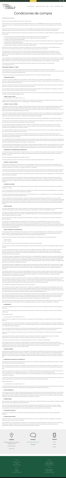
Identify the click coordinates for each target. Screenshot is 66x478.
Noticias (54, 446)
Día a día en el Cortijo (16, 472)
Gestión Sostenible (17, 464)
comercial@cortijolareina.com (8, 64)
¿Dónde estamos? (49, 469)
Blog (54, 441)
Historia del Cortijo (17, 462)
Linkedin (54, 444)
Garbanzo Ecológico (49, 463)
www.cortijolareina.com (31, 372)
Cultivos (16, 463)
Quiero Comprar (49, 470)
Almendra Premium (49, 464)
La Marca (17, 470)
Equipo (16, 469)
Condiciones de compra (49, 472)
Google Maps (11, 448)
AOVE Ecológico (49, 462)
